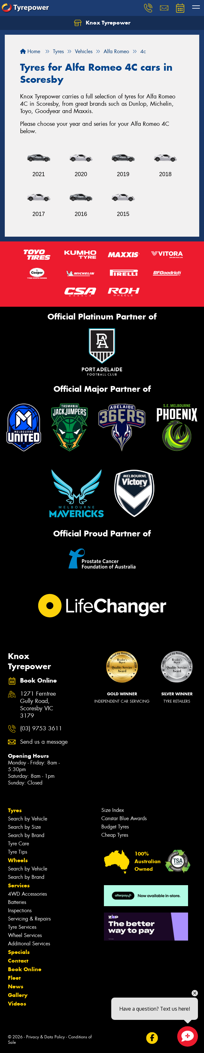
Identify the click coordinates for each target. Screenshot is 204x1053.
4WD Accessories (27, 894)
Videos (17, 1003)
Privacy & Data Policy (45, 1037)
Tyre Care (18, 843)
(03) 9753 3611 (41, 728)
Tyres (15, 810)
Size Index (112, 810)
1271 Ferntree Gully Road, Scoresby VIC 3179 (38, 705)
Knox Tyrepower (102, 23)
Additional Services (29, 943)
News (15, 986)
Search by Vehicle (27, 818)
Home (30, 51)
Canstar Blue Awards (124, 818)
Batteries (17, 902)
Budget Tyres (115, 826)
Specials (19, 952)
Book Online (24, 969)
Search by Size (24, 827)
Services (19, 885)
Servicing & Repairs (29, 918)
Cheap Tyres (114, 835)
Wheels (18, 860)
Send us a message (44, 742)
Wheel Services (25, 935)
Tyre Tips (17, 852)
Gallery (17, 995)
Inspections (20, 910)
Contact (18, 960)
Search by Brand (26, 835)
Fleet (14, 977)
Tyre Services (22, 927)
